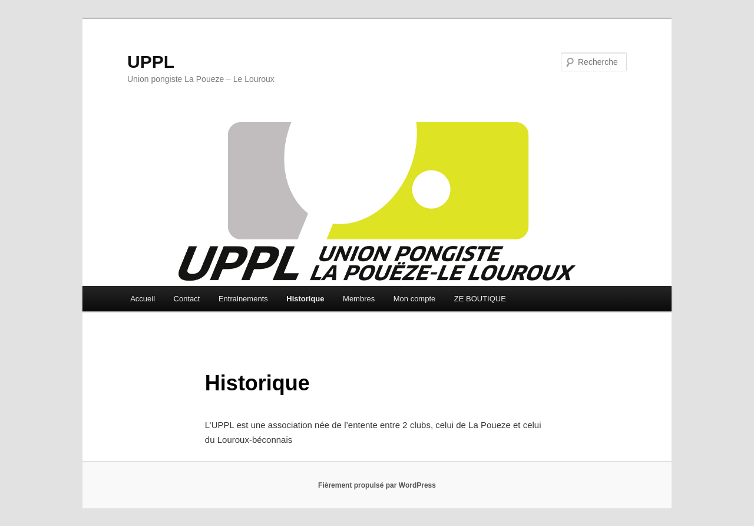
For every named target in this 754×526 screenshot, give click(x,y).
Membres (359, 298)
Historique (305, 298)
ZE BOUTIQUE (480, 298)
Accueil (142, 298)
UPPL (150, 61)
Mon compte (414, 298)
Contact (187, 298)
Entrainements (243, 298)
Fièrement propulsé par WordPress (377, 485)
